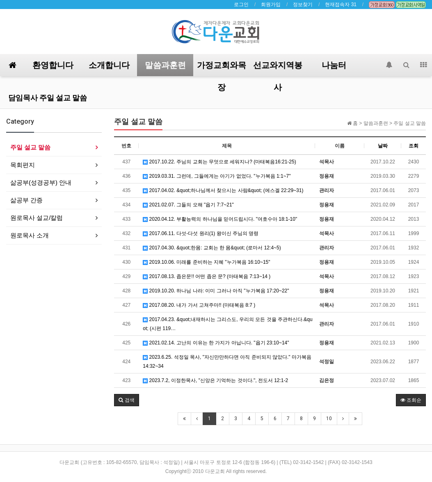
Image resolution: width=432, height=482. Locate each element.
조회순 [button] (410, 400)
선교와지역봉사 (277, 68)
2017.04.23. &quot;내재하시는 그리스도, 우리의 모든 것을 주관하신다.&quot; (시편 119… (227, 324)
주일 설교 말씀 (30, 147)
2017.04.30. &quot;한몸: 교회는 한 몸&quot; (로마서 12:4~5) (212, 248)
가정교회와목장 (221, 68)
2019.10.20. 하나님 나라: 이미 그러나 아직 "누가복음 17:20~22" (216, 291)
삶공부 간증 (26, 200)
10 (329, 418)
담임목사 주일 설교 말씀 (47, 97)
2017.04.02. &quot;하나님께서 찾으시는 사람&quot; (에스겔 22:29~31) (223, 190)
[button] (126, 400)
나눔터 (334, 65)
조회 (413, 146)
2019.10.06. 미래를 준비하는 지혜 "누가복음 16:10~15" (206, 262)
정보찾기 (303, 4)
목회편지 (22, 164)
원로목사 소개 (29, 235)
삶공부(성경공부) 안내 (40, 182)
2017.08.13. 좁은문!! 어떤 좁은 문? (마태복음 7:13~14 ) (206, 276)
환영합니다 (52, 65)
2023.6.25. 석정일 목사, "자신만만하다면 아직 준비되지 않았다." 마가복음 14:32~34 (227, 361)
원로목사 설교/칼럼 (36, 217)
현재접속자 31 (341, 4)
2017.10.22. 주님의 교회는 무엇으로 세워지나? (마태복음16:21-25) (219, 162)
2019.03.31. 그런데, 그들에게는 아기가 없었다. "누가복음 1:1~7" (216, 176)
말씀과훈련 (165, 65)
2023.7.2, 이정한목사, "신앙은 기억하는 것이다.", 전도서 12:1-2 (215, 380)
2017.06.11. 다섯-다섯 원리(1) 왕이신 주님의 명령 (200, 233)
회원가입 (271, 4)
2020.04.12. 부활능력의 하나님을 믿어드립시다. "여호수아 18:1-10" (220, 219)
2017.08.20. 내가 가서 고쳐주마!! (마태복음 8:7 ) (199, 305)
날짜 (383, 146)
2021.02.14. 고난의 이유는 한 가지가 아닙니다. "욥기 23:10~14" (216, 343)
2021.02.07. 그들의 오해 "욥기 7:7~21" (188, 205)
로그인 (241, 4)
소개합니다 (109, 65)
